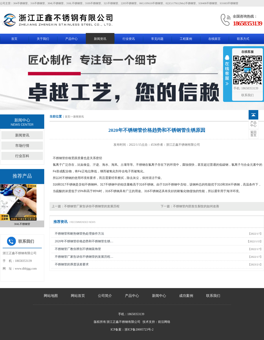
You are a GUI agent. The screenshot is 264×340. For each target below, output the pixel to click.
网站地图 (51, 296)
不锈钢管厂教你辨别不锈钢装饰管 (78, 249)
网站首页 (78, 296)
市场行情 (22, 145)
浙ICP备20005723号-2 (139, 329)
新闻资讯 (100, 38)
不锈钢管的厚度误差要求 (72, 264)
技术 (146, 321)
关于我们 (43, 38)
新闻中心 (159, 296)
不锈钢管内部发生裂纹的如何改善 (196, 206)
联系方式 (243, 38)
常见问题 (157, 38)
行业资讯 (129, 38)
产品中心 (71, 38)
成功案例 (186, 296)
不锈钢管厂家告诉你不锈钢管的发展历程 (91, 206)
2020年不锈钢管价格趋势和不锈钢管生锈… (84, 241)
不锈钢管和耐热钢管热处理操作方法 (79, 233)
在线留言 (214, 38)
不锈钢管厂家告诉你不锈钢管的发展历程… (84, 256)
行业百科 (22, 156)
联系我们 (213, 296)
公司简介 (105, 296)
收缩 (227, 73)
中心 (253, 124)
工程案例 (186, 38)
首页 (14, 38)
